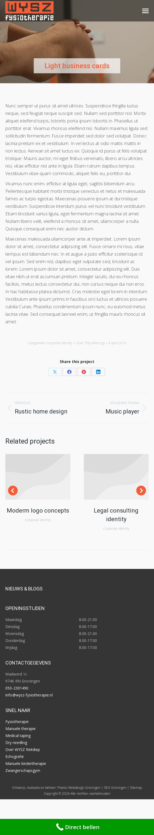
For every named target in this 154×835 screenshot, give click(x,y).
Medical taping (18, 735)
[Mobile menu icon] (145, 11)
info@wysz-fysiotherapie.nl (29, 695)
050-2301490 (17, 688)
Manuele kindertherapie (25, 763)
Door (91, 343)
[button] (13, 490)
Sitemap (136, 787)
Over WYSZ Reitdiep (22, 749)
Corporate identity (59, 343)
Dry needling (16, 742)
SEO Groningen (115, 787)
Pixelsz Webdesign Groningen (79, 787)
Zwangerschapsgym (22, 770)
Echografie (14, 756)
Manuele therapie (20, 728)
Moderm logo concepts (38, 510)
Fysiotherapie (17, 721)
